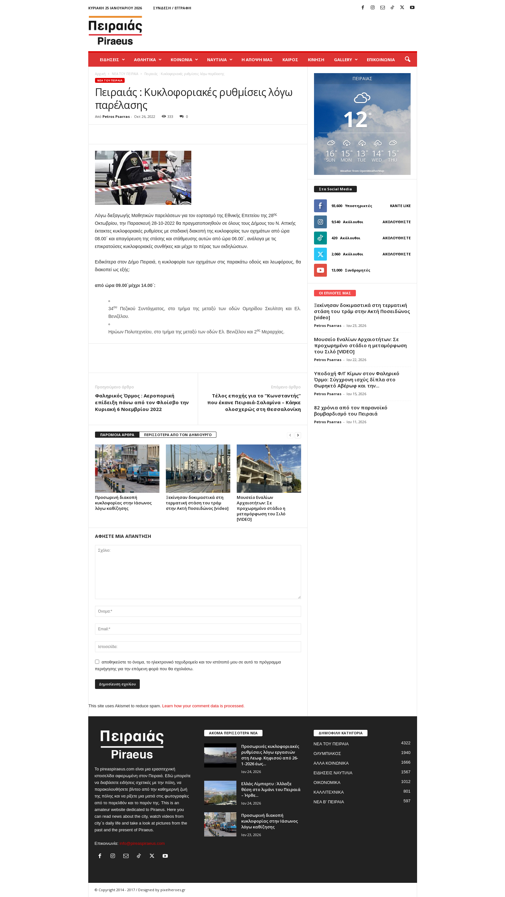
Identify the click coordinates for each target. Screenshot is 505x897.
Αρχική (100, 74)
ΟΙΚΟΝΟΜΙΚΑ (327, 782)
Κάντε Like (400, 205)
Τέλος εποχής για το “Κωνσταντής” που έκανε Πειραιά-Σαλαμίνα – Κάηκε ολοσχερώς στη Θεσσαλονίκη (254, 402)
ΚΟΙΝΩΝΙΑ (184, 59)
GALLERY (346, 59)
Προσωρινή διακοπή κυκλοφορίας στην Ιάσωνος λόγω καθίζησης (123, 502)
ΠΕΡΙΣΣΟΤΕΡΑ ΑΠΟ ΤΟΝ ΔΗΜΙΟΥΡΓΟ (178, 434)
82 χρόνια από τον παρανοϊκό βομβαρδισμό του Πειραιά (350, 410)
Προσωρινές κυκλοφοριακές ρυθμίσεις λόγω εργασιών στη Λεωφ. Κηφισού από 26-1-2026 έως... (270, 755)
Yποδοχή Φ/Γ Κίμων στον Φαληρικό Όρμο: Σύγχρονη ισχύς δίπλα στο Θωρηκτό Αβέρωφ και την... (356, 379)
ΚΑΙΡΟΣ (290, 59)
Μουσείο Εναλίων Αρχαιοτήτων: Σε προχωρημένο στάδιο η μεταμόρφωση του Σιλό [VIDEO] (261, 508)
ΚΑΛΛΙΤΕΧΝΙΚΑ (329, 792)
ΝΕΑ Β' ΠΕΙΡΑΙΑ (329, 801)
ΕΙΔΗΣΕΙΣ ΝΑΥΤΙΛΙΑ (333, 772)
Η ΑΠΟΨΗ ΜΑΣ (257, 59)
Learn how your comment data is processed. (203, 705)
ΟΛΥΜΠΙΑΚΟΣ (327, 753)
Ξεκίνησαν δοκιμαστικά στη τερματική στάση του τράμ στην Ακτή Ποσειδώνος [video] (197, 502)
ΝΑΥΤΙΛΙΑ (220, 59)
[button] (407, 59)
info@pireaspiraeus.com (142, 843)
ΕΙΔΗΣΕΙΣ (112, 59)
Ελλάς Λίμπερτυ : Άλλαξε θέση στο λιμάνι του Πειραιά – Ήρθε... (270, 789)
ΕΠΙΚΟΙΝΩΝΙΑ (381, 59)
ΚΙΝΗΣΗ (316, 59)
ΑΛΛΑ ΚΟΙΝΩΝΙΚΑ (331, 763)
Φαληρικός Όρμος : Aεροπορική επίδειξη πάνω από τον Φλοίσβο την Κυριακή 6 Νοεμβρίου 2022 (142, 402)
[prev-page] (290, 435)
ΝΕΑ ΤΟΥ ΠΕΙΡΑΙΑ (125, 74)
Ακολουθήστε (397, 221)
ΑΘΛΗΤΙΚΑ (148, 59)
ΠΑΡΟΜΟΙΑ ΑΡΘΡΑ (117, 434)
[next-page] (298, 435)
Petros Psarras (116, 116)
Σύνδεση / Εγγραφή (172, 7)
